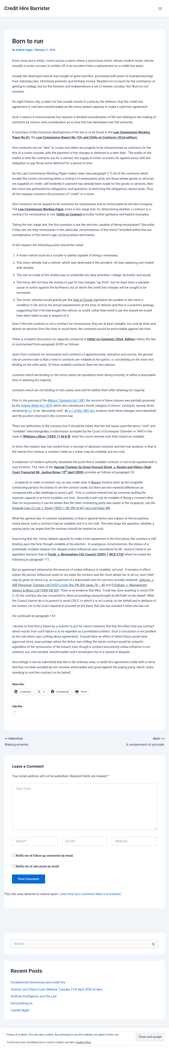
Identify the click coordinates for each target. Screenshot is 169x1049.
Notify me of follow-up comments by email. (45, 856)
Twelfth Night (20, 1011)
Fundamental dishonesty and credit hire (38, 982)
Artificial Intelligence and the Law (33, 997)
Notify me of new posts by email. (38, 866)
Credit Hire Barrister (27, 8)
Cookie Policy (83, 1042)
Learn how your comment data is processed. (90, 894)
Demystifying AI (21, 1004)
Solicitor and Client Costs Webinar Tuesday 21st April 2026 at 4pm (56, 990)
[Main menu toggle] (160, 8)
